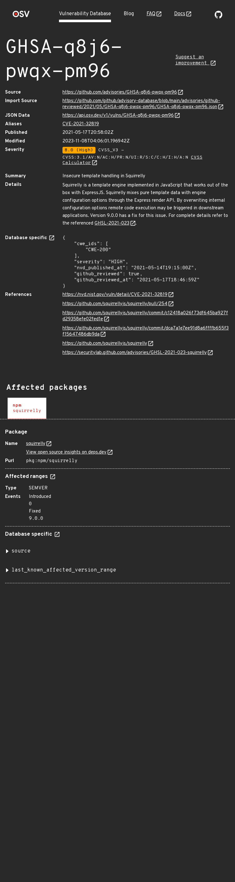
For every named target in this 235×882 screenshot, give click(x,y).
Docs (179, 14)
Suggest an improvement (192, 60)
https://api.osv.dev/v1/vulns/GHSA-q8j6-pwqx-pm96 (118, 116)
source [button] (20, 551)
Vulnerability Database (85, 14)
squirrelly (35, 444)
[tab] (27, 408)
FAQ (151, 14)
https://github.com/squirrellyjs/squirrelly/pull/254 (114, 304)
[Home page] (21, 16)
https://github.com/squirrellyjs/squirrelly (104, 344)
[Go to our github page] (218, 17)
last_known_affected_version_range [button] (63, 570)
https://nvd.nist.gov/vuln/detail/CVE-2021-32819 (114, 295)
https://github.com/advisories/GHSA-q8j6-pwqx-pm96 (119, 92)
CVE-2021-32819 (80, 124)
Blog (129, 14)
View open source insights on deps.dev (66, 452)
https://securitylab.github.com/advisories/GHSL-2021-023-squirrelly (134, 353)
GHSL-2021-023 (112, 223)
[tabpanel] (117, 503)
